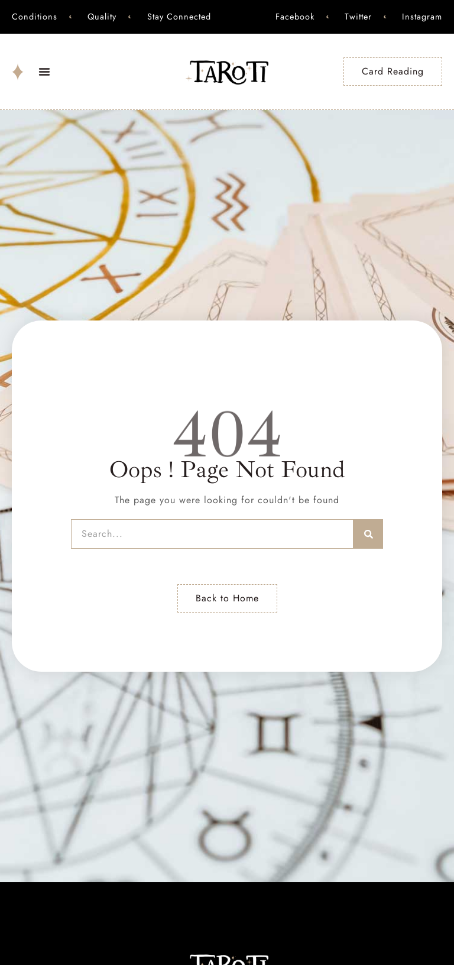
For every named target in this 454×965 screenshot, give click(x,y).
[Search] (368, 534)
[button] (44, 71)
